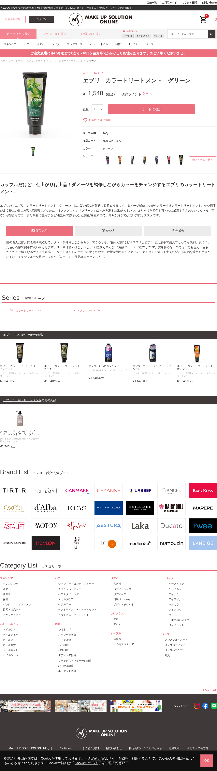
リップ (172, 614)
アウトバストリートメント (73, 614)
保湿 (5, 599)
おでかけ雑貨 (66, 665)
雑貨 (118, 44)
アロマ (117, 624)
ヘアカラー (64, 604)
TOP (2, 60)
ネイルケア (9, 629)
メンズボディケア (175, 645)
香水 (116, 619)
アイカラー (175, 594)
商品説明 (39, 230)
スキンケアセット (13, 614)
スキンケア (10, 44)
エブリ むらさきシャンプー (105, 366)
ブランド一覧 (15, 60)
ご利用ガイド (169, 2)
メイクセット (176, 625)
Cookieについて (86, 763)
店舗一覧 (152, 2)
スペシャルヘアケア (69, 589)
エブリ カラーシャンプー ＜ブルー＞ (152, 367)
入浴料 (117, 583)
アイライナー (176, 599)
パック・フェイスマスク (17, 604)
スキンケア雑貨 (67, 634)
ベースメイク (176, 583)
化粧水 (7, 594)
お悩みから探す (91, 33)
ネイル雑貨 (9, 645)
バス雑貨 (63, 650)
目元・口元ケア (12, 609)
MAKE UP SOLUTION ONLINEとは (30, 748)
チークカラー (176, 589)
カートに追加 (151, 109)
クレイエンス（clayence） (13, 439)
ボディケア (119, 594)
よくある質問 (189, 2)
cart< (203, 16)
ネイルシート (10, 655)
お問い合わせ (209, 2)
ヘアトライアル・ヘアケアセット (77, 609)
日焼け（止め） (122, 599)
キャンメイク (143, 36)
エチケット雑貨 (67, 670)
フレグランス (74, 44)
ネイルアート (10, 639)
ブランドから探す (55, 33)
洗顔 (5, 589)
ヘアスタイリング (68, 594)
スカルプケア (66, 599)
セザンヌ (127, 36)
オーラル (133, 44)
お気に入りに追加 (97, 120)
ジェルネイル (10, 650)
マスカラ (174, 604)
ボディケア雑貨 (67, 655)
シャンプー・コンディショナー (76, 583)
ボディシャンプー (123, 589)
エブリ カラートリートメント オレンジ (196, 367)
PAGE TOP (210, 689)
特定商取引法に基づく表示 (145, 748)
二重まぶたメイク (179, 620)
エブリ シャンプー (88, 310)
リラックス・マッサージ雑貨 (75, 660)
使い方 (108, 230)
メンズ (149, 44)
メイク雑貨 (64, 639)
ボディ (40, 44)
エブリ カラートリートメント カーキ (63, 367)
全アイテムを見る (202, 159)
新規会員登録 (13, 19)
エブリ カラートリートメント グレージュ (19, 367)
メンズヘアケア (174, 650)
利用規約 (174, 748)
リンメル (158, 36)
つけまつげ (64, 629)
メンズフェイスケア (176, 639)
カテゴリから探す (18, 33)
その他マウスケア (123, 644)
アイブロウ (175, 609)
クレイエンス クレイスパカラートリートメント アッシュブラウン (19, 433)
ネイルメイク (10, 634)
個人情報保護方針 (197, 748)
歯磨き (117, 638)
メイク (56, 44)
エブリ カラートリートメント (66, 60)
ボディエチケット (123, 604)
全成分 (177, 230)
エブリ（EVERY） (36, 60)
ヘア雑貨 (63, 645)
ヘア (26, 44)
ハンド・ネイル (99, 44)
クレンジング (10, 583)
